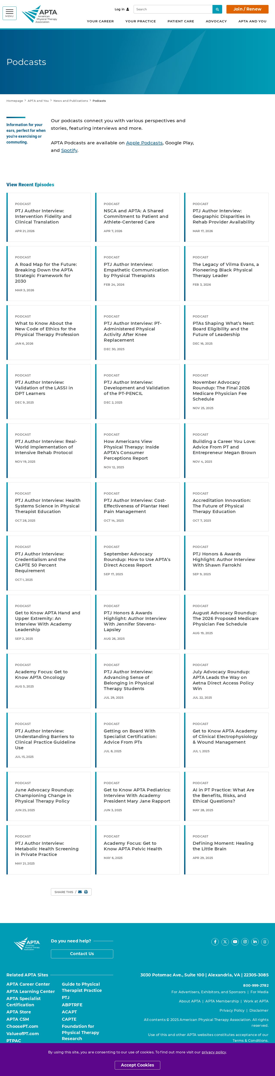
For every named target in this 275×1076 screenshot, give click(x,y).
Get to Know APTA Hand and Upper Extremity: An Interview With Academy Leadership (48, 621)
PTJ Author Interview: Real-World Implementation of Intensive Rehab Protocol (46, 447)
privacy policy (214, 1052)
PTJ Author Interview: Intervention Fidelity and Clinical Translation (43, 216)
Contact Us (82, 953)
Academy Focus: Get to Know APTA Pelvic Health (133, 846)
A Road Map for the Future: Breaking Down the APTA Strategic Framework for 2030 (46, 273)
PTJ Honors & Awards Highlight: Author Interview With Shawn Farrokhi (224, 559)
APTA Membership (222, 1001)
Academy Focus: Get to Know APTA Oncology (41, 674)
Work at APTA (256, 1001)
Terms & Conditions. (251, 1041)
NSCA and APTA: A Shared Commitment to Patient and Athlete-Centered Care (136, 216)
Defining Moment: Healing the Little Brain (223, 846)
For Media (260, 992)
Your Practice (140, 21)
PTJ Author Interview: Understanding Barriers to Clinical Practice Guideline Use (45, 739)
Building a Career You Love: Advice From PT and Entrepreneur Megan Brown (224, 447)
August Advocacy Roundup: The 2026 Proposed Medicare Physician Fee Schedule (226, 618)
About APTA (190, 1001)
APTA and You (252, 21)
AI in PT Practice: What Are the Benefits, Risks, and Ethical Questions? (223, 795)
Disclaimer (259, 1010)
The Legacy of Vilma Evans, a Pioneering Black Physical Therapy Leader (226, 270)
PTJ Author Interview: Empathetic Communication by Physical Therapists (136, 270)
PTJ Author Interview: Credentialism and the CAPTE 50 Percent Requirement (40, 562)
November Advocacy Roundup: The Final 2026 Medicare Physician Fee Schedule (221, 391)
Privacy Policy (232, 1010)
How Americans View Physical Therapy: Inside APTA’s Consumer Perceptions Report (131, 450)
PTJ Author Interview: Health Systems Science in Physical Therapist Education (48, 506)
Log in (122, 9)
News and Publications (70, 100)
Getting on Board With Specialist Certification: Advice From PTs (130, 736)
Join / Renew (248, 9)
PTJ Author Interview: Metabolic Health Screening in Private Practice (47, 849)
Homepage (14, 100)
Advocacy (216, 21)
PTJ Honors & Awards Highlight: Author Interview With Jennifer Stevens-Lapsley (135, 621)
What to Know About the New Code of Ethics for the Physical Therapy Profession (47, 329)
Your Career (100, 21)
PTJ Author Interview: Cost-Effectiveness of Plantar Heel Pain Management (136, 506)
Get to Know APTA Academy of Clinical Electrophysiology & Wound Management (225, 736)
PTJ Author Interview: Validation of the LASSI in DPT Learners (44, 388)
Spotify (69, 150)
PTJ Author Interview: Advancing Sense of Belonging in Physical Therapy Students (129, 680)
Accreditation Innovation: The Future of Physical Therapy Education (222, 506)
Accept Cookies (137, 1065)
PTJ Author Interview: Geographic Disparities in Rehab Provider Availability (224, 216)
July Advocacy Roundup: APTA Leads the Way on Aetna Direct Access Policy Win (223, 680)
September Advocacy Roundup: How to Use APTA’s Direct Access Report (137, 559)
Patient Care (181, 21)
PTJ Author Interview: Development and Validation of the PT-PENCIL (137, 388)
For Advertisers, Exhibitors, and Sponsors (208, 992)
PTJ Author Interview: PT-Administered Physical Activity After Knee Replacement (133, 332)
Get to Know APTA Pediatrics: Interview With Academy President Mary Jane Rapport (137, 795)
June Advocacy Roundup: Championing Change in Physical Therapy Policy (44, 795)
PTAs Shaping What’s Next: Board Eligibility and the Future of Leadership (223, 329)
